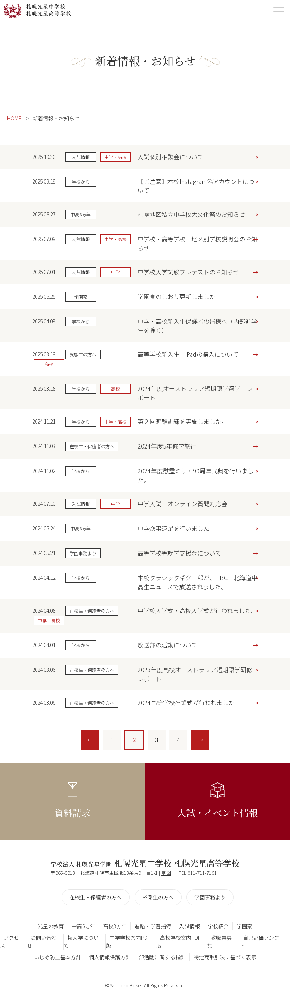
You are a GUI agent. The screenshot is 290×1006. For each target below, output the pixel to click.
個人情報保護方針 (110, 957)
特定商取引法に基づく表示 (225, 957)
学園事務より (210, 897)
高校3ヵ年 (115, 926)
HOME (14, 118)
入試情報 (189, 926)
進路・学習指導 (153, 926)
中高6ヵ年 (83, 926)
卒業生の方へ (158, 897)
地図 (166, 872)
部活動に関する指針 (162, 957)
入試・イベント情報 (217, 812)
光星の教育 (51, 926)
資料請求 (72, 812)
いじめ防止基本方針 (57, 957)
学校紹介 (218, 926)
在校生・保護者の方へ (96, 897)
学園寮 (244, 926)
